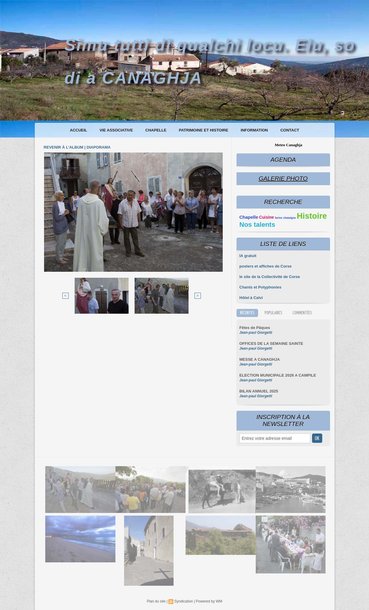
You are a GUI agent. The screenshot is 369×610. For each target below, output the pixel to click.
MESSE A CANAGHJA (260, 359)
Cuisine (266, 217)
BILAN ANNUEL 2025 (259, 391)
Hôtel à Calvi (251, 297)
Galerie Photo (283, 178)
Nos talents (257, 224)
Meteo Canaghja (288, 145)
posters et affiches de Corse (266, 266)
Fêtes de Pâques (255, 327)
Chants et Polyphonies (260, 287)
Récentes (247, 313)
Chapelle (156, 130)
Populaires (273, 313)
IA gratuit (248, 255)
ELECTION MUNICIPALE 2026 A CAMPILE (278, 375)
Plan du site (156, 601)
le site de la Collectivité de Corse (270, 276)
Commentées (302, 313)
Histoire (312, 216)
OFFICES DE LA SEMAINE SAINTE (271, 343)
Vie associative (117, 130)
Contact (289, 130)
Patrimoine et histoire (204, 130)
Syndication (183, 601)
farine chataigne (285, 217)
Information (255, 130)
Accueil (79, 130)
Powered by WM (209, 601)
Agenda (283, 159)
